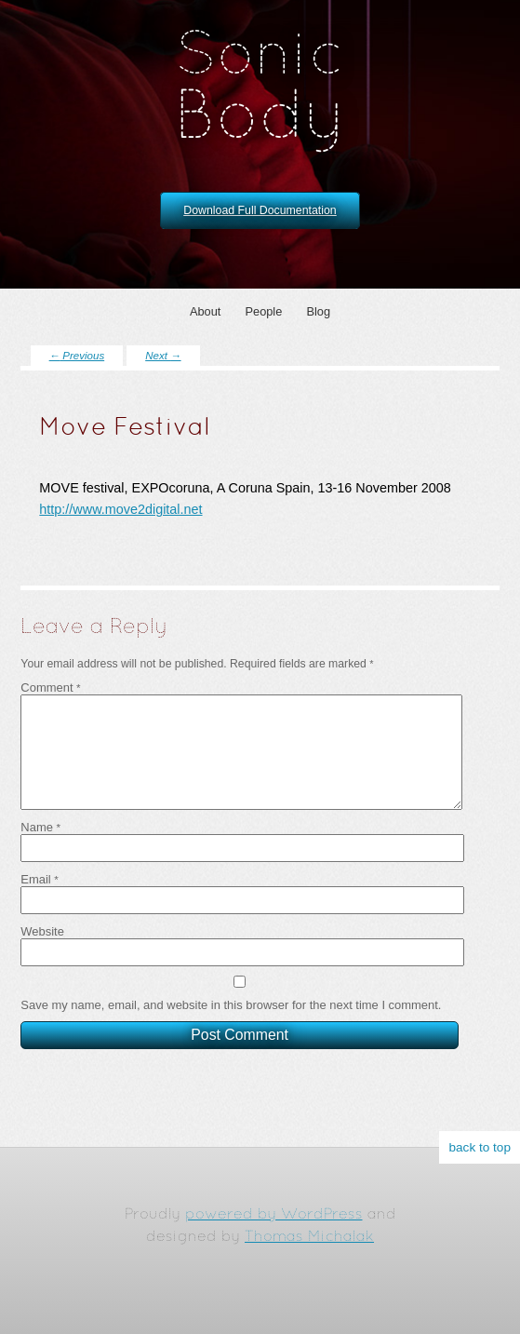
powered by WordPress (274, 1214)
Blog (318, 311)
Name (40, 842)
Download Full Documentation (259, 210)
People (263, 311)
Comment (50, 687)
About (205, 311)
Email (39, 894)
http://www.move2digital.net (120, 509)
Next (162, 355)
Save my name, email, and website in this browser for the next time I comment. (230, 1020)
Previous (77, 355)
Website (42, 946)
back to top (479, 1147)
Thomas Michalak (309, 1237)
